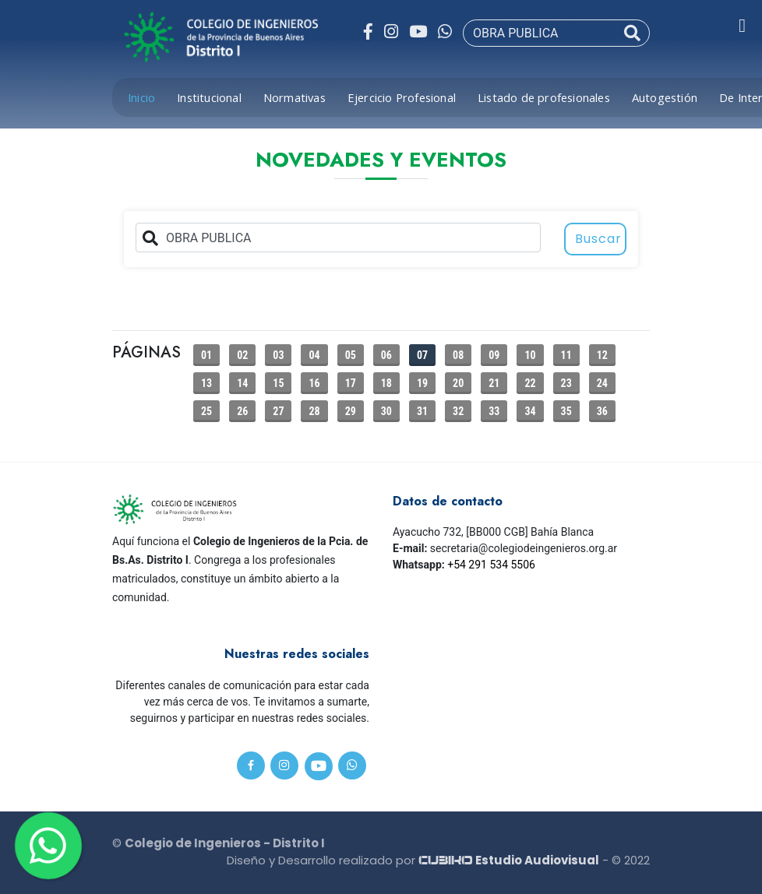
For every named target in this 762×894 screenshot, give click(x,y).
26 (242, 411)
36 (602, 411)
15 (278, 383)
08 (458, 355)
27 (278, 411)
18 (386, 383)
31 (422, 411)
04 (314, 355)
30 (386, 411)
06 (386, 355)
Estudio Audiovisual (508, 860)
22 (529, 383)
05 (350, 355)
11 (566, 355)
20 (458, 383)
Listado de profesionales (544, 97)
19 (422, 383)
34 (529, 411)
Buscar (598, 239)
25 (206, 411)
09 (494, 355)
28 (314, 411)
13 (206, 383)
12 (602, 355)
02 (242, 355)
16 (314, 383)
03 (278, 355)
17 (350, 383)
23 (566, 383)
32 (458, 411)
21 (494, 383)
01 (206, 355)
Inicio (141, 97)
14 (242, 383)
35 (566, 411)
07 (422, 355)
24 (602, 383)
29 (350, 411)
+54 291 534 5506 (491, 564)
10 (529, 355)
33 (494, 411)
